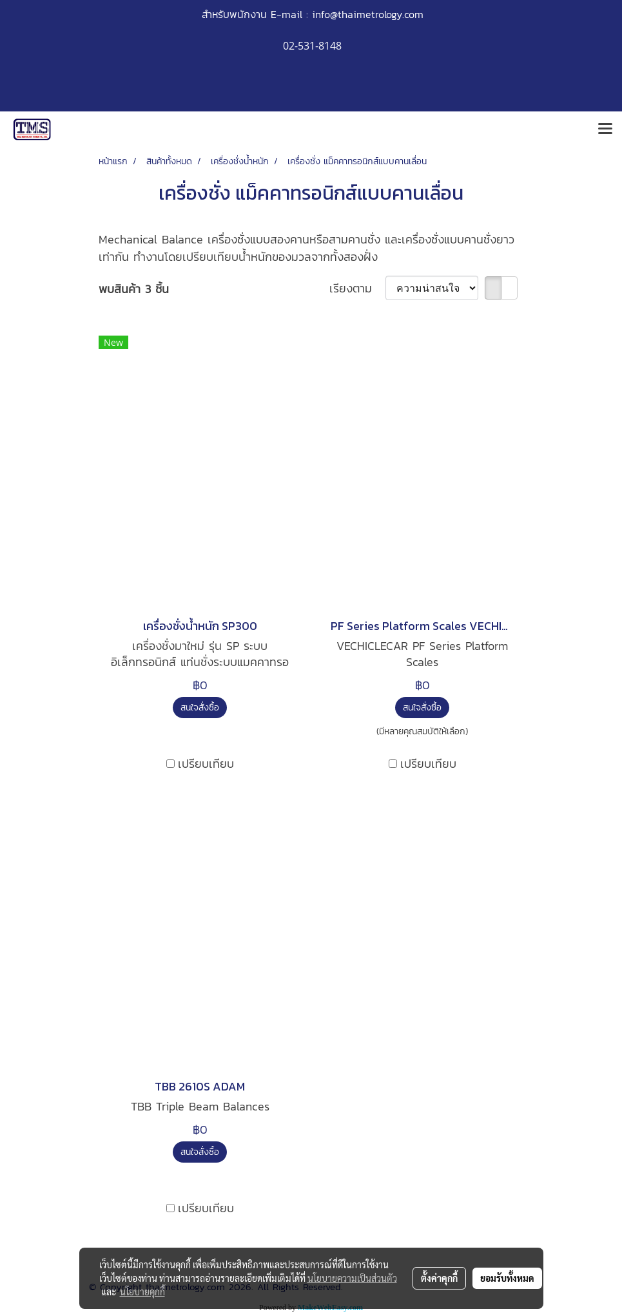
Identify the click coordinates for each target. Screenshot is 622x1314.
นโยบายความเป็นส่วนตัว (352, 1278)
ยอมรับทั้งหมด (507, 1278)
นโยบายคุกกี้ (142, 1291)
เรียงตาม (357, 288)
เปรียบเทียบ (206, 763)
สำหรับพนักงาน (234, 14)
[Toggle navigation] (605, 129)
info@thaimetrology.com (367, 14)
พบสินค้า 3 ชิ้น (134, 289)
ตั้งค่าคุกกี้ (439, 1278)
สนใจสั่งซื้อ (199, 707)
